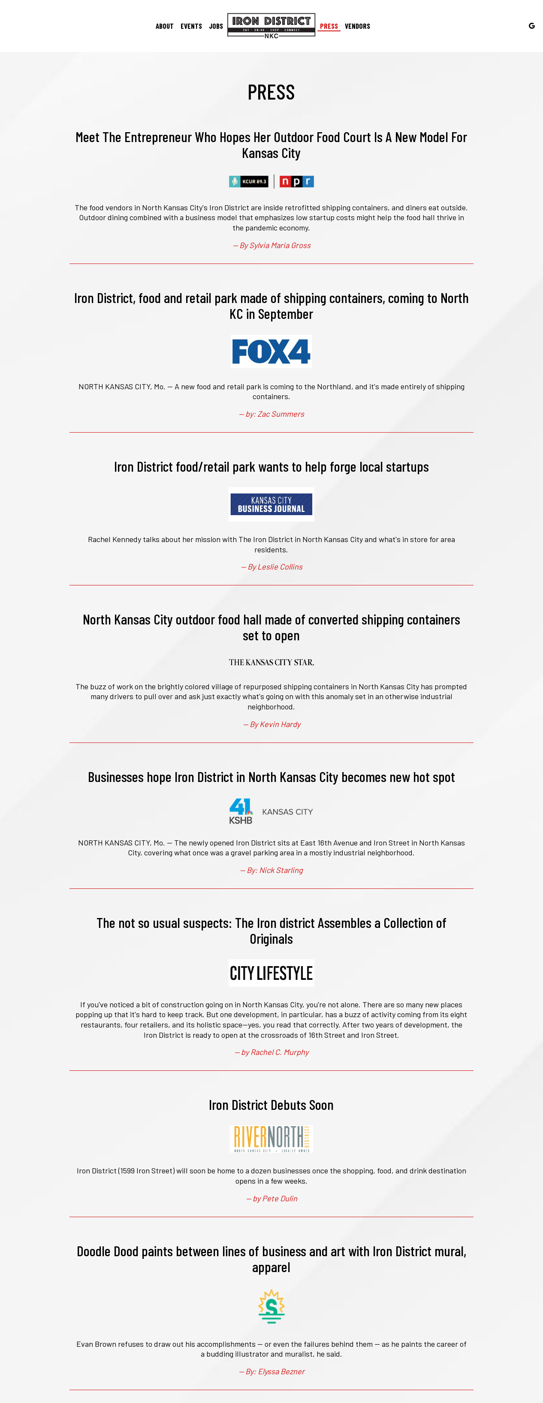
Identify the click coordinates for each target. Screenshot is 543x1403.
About (165, 25)
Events (191, 25)
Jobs (216, 25)
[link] (271, 25)
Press (329, 25)
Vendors (357, 25)
